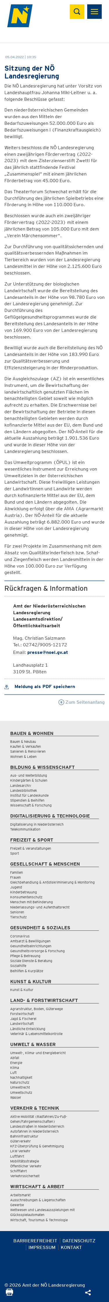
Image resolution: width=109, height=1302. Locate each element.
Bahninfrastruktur (24, 1136)
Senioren (17, 912)
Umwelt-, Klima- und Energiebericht (38, 1053)
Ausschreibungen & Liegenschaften (38, 1200)
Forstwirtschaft (22, 1014)
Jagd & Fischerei (23, 1018)
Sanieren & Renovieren (28, 751)
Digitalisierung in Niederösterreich (37, 824)
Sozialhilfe (18, 965)
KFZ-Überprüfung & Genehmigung (37, 1146)
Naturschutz (19, 1082)
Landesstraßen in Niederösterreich (37, 1126)
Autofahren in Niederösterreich (34, 1131)
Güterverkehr (20, 1141)
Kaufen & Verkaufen (25, 746)
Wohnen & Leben (23, 756)
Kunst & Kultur (21, 990)
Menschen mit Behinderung (31, 902)
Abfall (14, 1058)
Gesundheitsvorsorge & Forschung (37, 951)
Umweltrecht (20, 1087)
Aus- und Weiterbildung (28, 775)
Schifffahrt (18, 1171)
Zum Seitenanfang (81, 702)
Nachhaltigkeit (21, 1077)
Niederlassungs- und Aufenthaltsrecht (39, 907)
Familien (16, 872)
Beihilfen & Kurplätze (26, 971)
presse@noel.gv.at (47, 652)
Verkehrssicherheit (25, 1176)
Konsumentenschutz (26, 897)
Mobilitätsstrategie (24, 1161)
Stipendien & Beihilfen (27, 800)
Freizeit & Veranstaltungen (30, 848)
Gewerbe (17, 1205)
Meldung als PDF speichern (39, 686)
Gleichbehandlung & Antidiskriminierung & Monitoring (52, 882)
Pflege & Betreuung (25, 956)
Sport (14, 853)
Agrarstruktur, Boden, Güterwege (36, 1009)
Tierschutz (18, 917)
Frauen (15, 877)
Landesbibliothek (23, 790)
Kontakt (71, 1247)
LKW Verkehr (20, 1151)
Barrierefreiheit (35, 1241)
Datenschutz (79, 1241)
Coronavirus (20, 936)
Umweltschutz (21, 1092)
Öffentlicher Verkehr (26, 1166)
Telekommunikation (25, 829)
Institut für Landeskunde (29, 795)
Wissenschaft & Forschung (31, 805)
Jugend (16, 887)
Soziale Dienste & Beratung (31, 961)
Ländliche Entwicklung (27, 1029)
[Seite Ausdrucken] (9, 1294)
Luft (13, 1072)
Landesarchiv (20, 785)
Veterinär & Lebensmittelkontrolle (36, 1034)
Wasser (15, 1097)
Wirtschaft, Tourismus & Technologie (39, 1220)
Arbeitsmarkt (20, 1195)
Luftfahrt (17, 1156)
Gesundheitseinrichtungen (30, 946)
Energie (16, 1062)
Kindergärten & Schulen (28, 780)
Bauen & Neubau (23, 741)
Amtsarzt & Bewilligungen (30, 941)
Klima (14, 1067)
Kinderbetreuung (23, 892)
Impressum (42, 1247)
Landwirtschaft (22, 1023)
